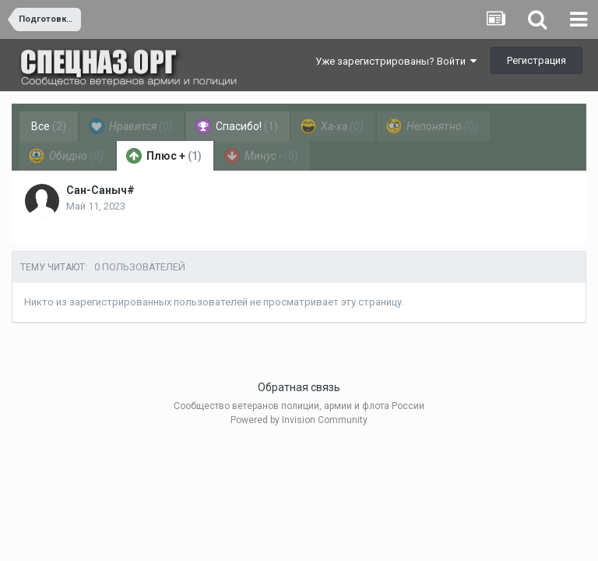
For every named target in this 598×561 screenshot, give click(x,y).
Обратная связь (299, 387)
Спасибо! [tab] (236, 126)
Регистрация (536, 60)
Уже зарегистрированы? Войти (396, 61)
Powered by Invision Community (299, 420)
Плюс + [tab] (164, 156)
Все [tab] (48, 126)
